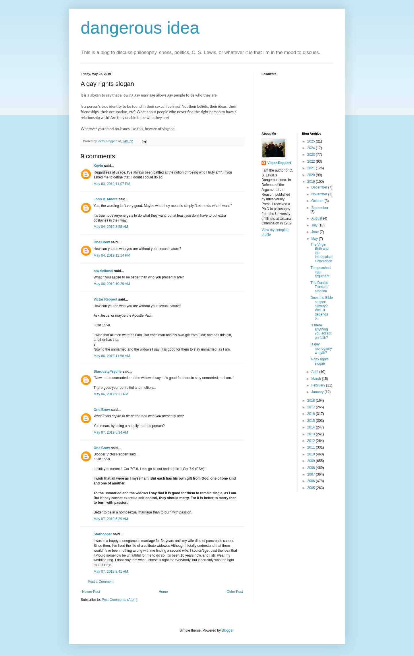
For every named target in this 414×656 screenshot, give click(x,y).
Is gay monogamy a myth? (321, 348)
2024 (311, 148)
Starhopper (103, 534)
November (319, 194)
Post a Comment (100, 582)
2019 (311, 182)
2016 (311, 414)
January (317, 392)
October (317, 201)
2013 (311, 434)
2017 (311, 407)
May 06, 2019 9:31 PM (111, 394)
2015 (311, 421)
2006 (311, 481)
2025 (311, 141)
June (315, 232)
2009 (311, 461)
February (318, 385)
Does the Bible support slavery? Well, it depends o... (321, 308)
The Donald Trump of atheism (319, 287)
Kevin (98, 166)
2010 (311, 454)
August (317, 218)
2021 (311, 168)
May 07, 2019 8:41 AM (111, 572)
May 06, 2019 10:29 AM (112, 284)
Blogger (227, 630)
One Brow (102, 242)
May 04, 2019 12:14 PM (112, 255)
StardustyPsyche (107, 372)
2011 (311, 447)
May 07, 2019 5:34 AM (111, 432)
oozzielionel (103, 271)
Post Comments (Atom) (120, 600)
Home (163, 592)
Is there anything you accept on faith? (320, 331)
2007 (311, 474)
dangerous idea (140, 27)
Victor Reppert (105, 299)
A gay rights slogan (319, 361)
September (319, 208)
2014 (311, 427)
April (315, 372)
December (319, 187)
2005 (311, 488)
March (316, 379)
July (314, 225)
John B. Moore (105, 199)
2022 (311, 161)
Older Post (235, 592)
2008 (311, 468)
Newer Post (91, 592)
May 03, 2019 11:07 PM (112, 184)
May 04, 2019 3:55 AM (111, 227)
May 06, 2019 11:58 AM (112, 356)
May (315, 239)
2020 (311, 175)
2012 (311, 441)
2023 (311, 155)
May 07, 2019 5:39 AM (111, 519)
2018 (311, 401)
